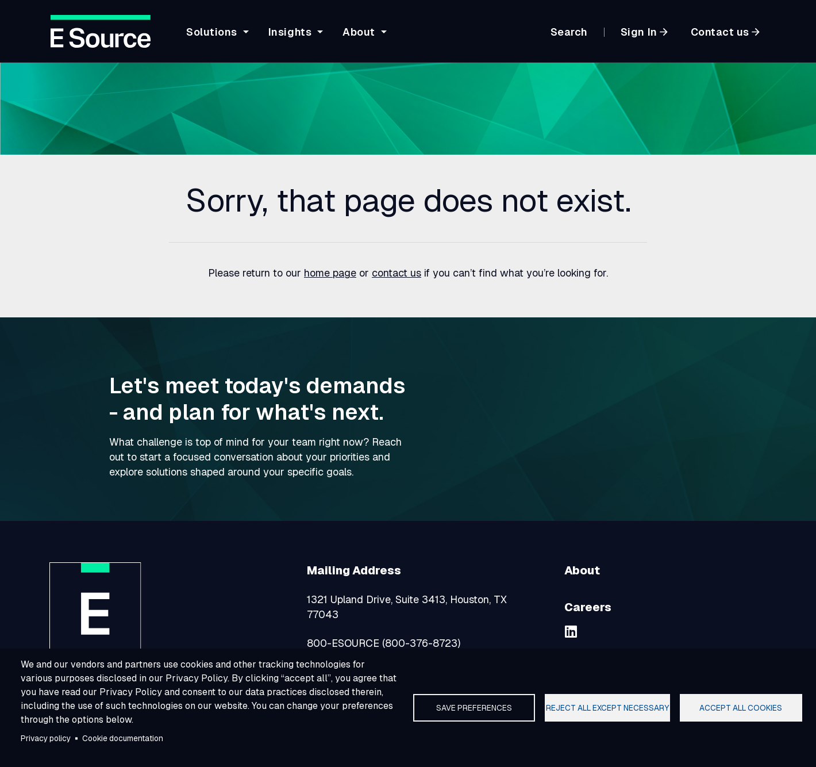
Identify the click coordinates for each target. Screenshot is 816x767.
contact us (396, 272)
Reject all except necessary (607, 708)
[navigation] (354, 38)
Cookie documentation (122, 738)
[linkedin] (571, 631)
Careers (587, 607)
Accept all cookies (740, 708)
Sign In (639, 32)
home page (330, 272)
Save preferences (474, 708)
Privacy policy (46, 738)
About (358, 32)
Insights (289, 32)
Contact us (720, 32)
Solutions (211, 32)
